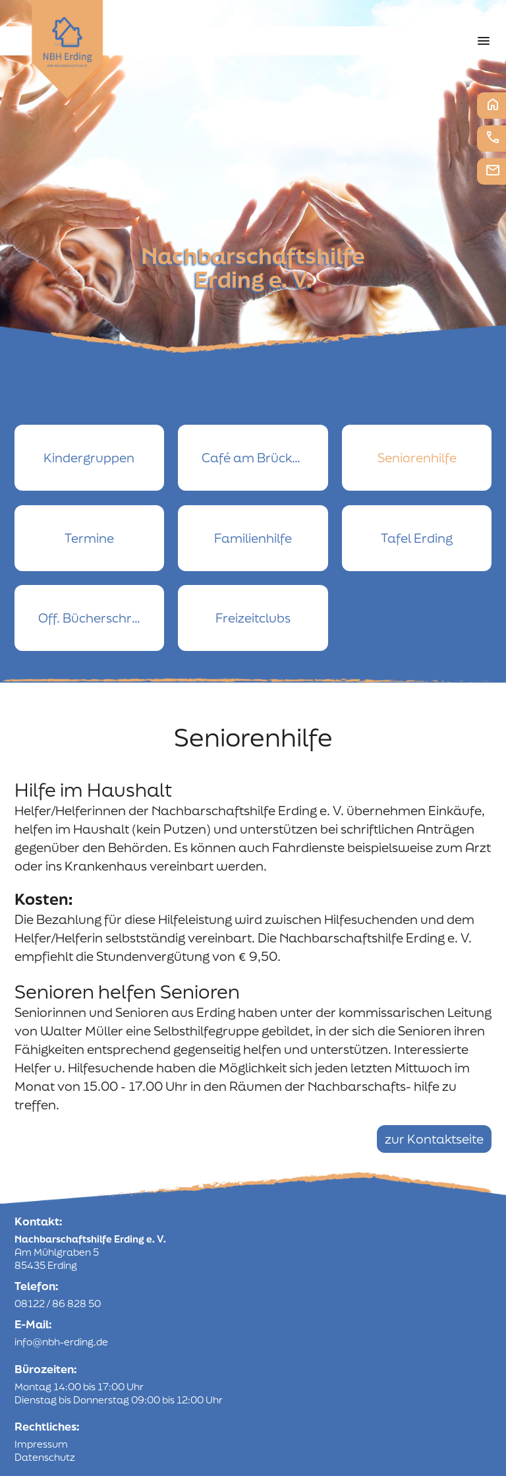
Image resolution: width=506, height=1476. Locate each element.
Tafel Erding (417, 538)
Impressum (41, 1444)
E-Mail (493, 170)
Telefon (493, 137)
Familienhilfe (253, 538)
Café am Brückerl (255, 457)
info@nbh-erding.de (61, 1342)
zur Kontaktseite (434, 1139)
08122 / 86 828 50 (57, 1303)
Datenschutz (44, 1457)
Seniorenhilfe (417, 457)
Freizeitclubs (253, 618)
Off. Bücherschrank (96, 618)
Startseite (493, 104)
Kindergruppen (88, 457)
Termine (89, 538)
